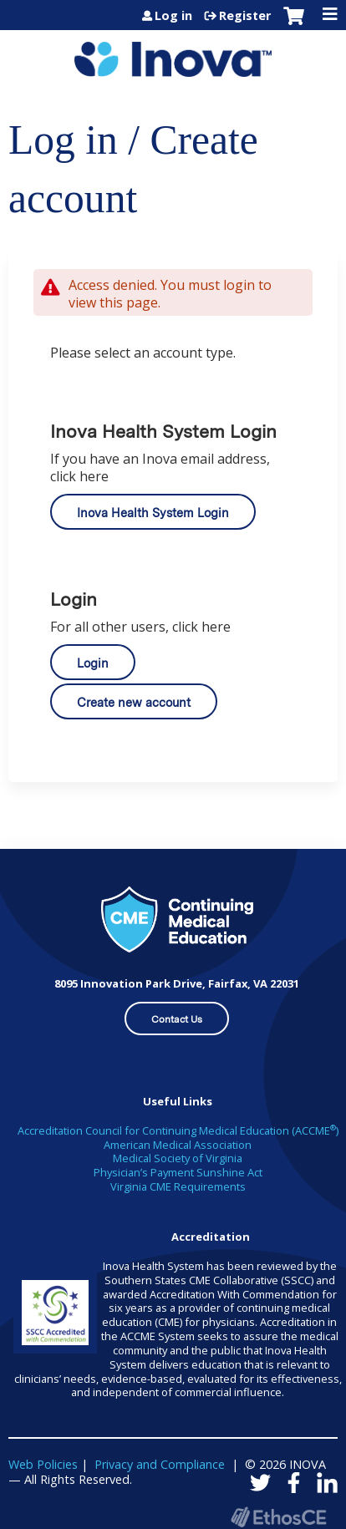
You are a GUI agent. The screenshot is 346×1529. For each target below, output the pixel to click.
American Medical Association (178, 1144)
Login (93, 663)
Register (245, 16)
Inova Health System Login (153, 512)
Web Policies (43, 1464)
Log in (173, 16)
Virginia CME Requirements (178, 1186)
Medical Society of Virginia (177, 1158)
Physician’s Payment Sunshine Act (178, 1172)
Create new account (134, 702)
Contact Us (176, 1019)
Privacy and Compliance (159, 1464)
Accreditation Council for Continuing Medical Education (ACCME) (178, 1130)
